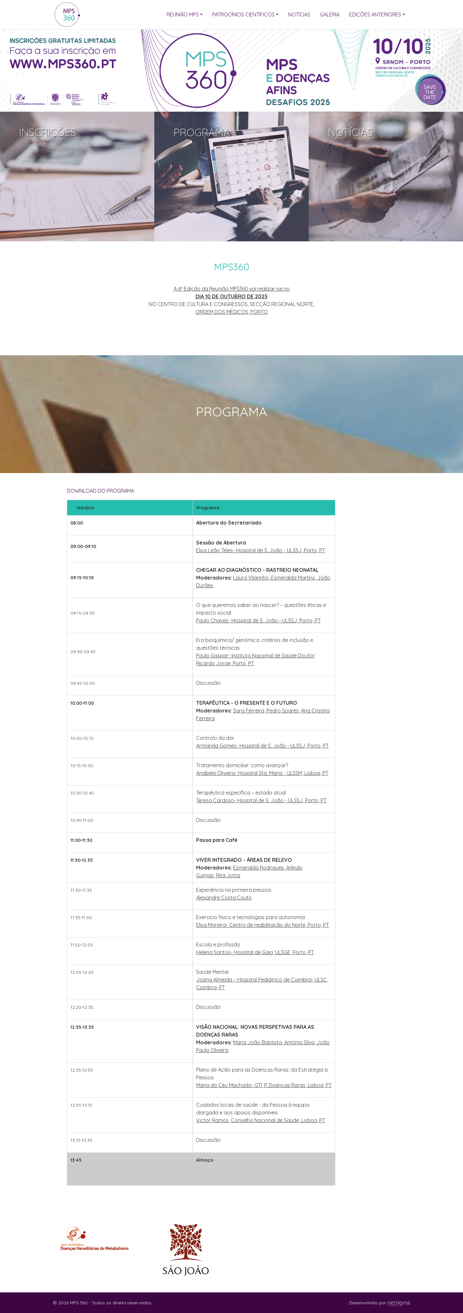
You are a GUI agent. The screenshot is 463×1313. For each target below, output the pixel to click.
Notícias (299, 14)
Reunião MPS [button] (183, 14)
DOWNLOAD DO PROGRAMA (100, 491)
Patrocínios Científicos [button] (243, 14)
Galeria (330, 14)
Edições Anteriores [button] (375, 14)
